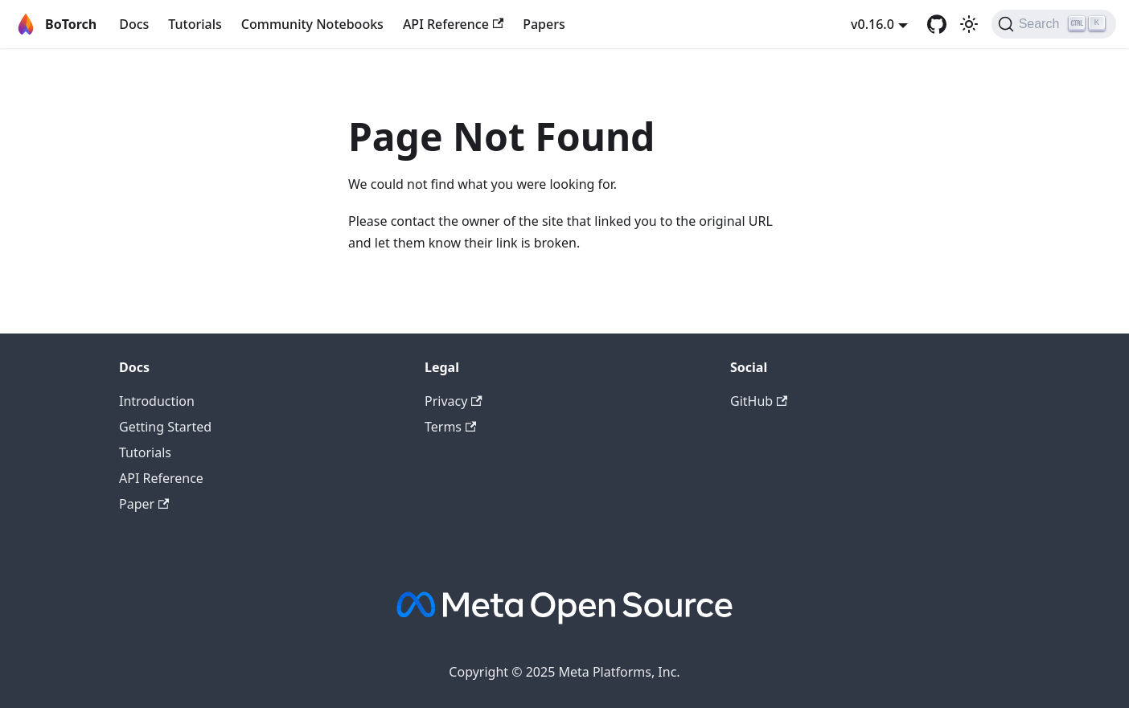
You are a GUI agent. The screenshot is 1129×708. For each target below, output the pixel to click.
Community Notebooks (312, 24)
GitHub (758, 401)
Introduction (157, 401)
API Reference (453, 24)
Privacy (453, 401)
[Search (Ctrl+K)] (1053, 24)
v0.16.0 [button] (872, 24)
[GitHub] (937, 24)
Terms (450, 427)
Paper (144, 504)
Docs (134, 24)
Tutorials (194, 24)
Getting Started (165, 427)
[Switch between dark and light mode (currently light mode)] (969, 24)
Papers (544, 24)
